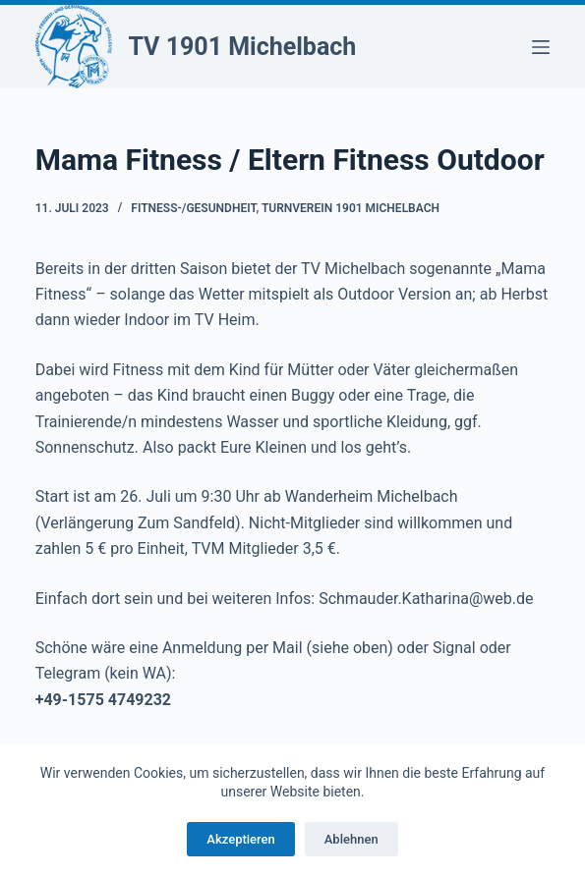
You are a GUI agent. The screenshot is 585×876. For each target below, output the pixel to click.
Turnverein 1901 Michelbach (350, 208)
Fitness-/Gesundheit (193, 208)
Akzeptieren (240, 839)
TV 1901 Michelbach (242, 46)
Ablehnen (351, 839)
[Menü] (541, 47)
